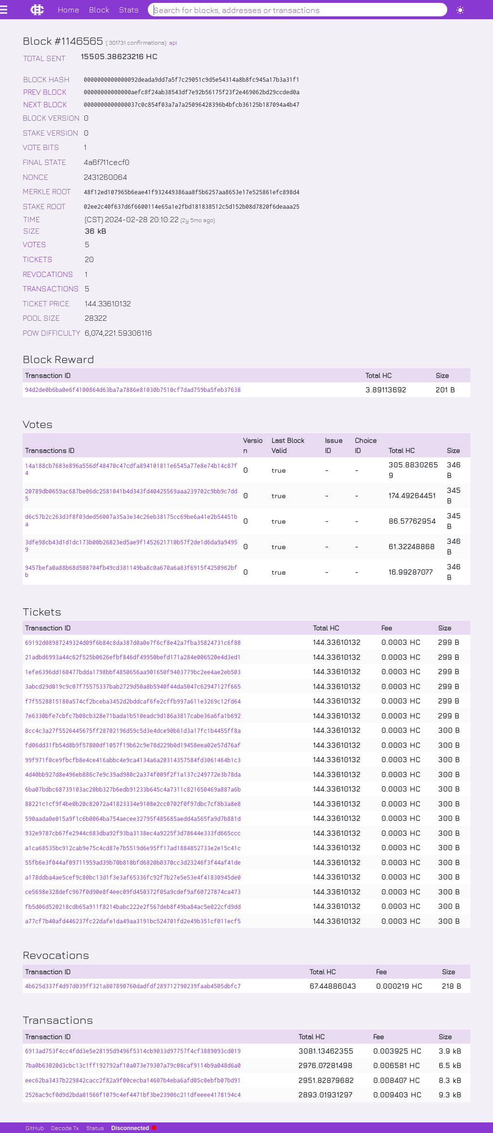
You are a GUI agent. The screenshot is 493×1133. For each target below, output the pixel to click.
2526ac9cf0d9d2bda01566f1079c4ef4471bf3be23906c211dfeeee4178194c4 (133, 1094)
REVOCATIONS (48, 274)
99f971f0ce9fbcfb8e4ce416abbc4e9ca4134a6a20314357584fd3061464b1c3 (133, 760)
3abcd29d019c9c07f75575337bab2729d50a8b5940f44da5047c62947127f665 (133, 686)
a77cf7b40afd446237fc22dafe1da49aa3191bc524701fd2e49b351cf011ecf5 (133, 921)
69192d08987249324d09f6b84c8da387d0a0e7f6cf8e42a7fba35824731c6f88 (133, 642)
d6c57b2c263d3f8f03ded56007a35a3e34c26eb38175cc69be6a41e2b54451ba (131, 520)
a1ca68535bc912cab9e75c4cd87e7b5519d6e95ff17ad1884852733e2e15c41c (133, 848)
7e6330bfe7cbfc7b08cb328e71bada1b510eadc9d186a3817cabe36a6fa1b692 (133, 715)
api (173, 42)
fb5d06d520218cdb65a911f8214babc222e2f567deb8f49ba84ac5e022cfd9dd (133, 906)
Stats (129, 9)
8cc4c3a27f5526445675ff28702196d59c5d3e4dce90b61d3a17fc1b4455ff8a (133, 730)
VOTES (34, 244)
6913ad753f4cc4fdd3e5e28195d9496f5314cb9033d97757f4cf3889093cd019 (133, 1051)
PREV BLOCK (44, 92)
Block (99, 9)
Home (68, 9)
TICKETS (37, 259)
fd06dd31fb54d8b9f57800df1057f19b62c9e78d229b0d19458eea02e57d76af (133, 745)
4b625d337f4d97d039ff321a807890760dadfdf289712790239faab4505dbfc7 (133, 986)
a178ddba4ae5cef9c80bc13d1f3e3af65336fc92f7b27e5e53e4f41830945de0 (133, 877)
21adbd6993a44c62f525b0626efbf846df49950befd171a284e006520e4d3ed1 (133, 657)
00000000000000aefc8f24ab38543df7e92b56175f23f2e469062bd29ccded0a (191, 92)
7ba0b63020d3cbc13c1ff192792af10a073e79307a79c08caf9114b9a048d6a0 (133, 1065)
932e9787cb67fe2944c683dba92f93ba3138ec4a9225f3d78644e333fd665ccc (133, 833)
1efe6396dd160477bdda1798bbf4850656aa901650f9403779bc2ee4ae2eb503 (133, 672)
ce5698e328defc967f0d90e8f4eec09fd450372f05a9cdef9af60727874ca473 (133, 891)
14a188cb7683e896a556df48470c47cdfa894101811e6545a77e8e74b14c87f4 (131, 469)
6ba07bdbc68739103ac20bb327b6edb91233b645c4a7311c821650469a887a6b (133, 789)
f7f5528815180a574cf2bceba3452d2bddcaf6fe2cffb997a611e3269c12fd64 (133, 701)
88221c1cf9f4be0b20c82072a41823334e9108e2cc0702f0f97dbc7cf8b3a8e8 (133, 803)
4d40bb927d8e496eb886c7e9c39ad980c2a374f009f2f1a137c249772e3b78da (133, 774)
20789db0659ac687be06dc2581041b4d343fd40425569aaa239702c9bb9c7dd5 (131, 495)
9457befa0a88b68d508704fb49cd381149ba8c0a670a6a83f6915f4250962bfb (131, 571)
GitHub (35, 1128)
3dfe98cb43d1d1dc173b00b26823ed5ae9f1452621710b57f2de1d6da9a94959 (131, 546)
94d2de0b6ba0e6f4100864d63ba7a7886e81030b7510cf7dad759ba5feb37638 (133, 389)
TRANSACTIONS (51, 288)
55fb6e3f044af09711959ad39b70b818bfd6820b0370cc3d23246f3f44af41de (133, 862)
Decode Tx (65, 1128)
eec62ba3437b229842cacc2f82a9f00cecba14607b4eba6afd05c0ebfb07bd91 (133, 1080)
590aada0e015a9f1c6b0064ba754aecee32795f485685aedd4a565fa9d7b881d (133, 818)
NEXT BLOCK (45, 104)
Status (95, 1128)
